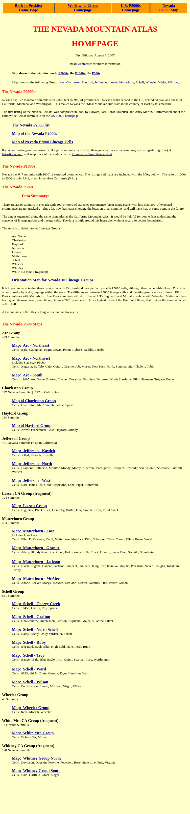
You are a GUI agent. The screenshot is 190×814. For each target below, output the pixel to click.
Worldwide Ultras (83, 5)
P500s (96, 73)
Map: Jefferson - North (32, 464)
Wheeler (151, 82)
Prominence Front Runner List (92, 154)
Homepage (83, 10)
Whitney (173, 82)
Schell (140, 82)
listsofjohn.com (12, 154)
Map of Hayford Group (31, 425)
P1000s (80, 73)
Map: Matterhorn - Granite (36, 548)
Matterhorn (126, 82)
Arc (62, 82)
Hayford (87, 82)
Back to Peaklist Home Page (28, 7)
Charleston (73, 82)
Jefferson (101, 82)
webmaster (85, 64)
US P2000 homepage (65, 116)
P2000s (63, 73)
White (162, 82)
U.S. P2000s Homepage (131, 7)
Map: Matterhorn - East (33, 531)
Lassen (113, 82)
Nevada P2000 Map (168, 7)
